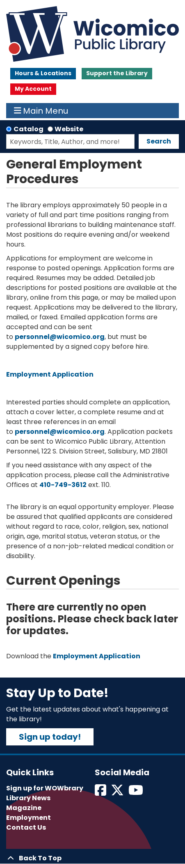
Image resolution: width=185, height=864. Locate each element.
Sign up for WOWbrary (44, 788)
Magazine (23, 807)
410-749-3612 (63, 484)
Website (69, 129)
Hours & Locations (43, 73)
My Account (33, 89)
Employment (28, 817)
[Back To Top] (92, 858)
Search (158, 141)
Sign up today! (50, 737)
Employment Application (50, 374)
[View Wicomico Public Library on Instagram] (136, 792)
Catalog (28, 129)
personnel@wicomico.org (60, 336)
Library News (28, 798)
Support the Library (117, 73)
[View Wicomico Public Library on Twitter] (118, 792)
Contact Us (26, 827)
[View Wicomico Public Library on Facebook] (101, 792)
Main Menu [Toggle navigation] (41, 111)
